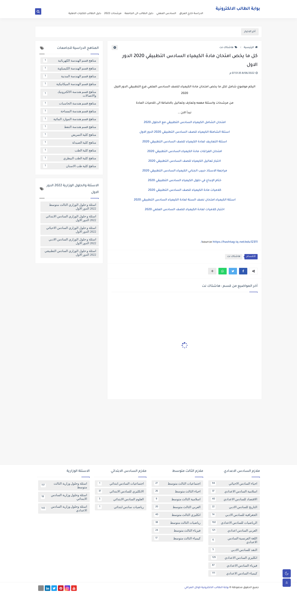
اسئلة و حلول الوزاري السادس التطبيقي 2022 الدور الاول (70, 252)
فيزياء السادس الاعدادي (234, 565)
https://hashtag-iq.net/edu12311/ (229, 242)
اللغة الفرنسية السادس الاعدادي (234, 540)
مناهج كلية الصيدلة (69, 142)
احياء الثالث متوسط (177, 491)
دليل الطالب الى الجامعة (139, 13)
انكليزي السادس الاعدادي (234, 558)
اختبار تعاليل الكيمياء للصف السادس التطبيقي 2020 (184, 161)
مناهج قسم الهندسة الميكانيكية (69, 84)
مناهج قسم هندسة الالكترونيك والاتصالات (69, 93)
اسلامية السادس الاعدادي (234, 491)
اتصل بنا (149, 3)
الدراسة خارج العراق (191, 13)
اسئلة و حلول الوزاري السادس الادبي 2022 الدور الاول (72, 241)
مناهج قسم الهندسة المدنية (69, 76)
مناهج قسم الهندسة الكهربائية (69, 60)
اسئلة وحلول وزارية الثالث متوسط (64, 485)
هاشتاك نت (228, 47)
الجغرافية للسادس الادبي (234, 515)
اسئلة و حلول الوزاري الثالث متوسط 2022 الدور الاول (72, 206)
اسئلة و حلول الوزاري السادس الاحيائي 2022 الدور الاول (71, 229)
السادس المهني (166, 13)
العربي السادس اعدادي (234, 530)
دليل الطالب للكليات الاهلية (84, 13)
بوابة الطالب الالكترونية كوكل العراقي (206, 587)
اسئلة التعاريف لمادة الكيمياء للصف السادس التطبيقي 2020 (184, 142)
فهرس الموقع (164, 3)
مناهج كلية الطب (69, 150)
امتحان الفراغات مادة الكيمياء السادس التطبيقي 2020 (184, 151)
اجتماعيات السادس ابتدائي (121, 483)
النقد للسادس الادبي (234, 550)
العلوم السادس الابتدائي (121, 499)
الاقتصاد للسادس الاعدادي (234, 499)
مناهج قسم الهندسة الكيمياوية (69, 68)
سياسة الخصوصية (183, 3)
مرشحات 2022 (112, 13)
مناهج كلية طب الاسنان (69, 166)
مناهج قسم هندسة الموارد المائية (69, 119)
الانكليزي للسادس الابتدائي (121, 491)
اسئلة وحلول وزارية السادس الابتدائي (64, 496)
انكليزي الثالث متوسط (177, 515)
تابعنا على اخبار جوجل (132, 3)
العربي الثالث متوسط (177, 507)
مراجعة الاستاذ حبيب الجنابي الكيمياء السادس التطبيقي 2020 (184, 171)
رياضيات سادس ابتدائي (121, 507)
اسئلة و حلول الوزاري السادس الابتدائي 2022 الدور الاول (71, 218)
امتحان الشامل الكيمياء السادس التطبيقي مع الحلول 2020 (185, 122)
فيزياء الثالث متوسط (177, 530)
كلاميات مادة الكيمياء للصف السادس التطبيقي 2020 (184, 190)
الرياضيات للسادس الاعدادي (234, 523)
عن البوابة (201, 3)
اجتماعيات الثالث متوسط (177, 483)
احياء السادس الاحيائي (234, 483)
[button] (243, 271)
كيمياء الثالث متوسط (177, 538)
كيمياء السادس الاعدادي (234, 573)
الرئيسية (251, 47)
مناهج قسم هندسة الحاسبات (69, 103)
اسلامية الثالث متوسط (177, 499)
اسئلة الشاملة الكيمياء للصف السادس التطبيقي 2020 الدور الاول (184, 132)
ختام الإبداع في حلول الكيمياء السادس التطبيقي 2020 (184, 180)
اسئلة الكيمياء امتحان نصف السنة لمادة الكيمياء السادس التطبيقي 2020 (185, 200)
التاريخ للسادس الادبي (234, 507)
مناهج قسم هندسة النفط (69, 127)
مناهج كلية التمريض (69, 135)
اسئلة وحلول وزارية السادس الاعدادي (64, 508)
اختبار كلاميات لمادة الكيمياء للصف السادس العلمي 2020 (184, 209)
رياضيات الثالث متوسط (177, 523)
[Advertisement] (148, 434)
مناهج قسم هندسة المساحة (69, 111)
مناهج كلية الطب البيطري (69, 158)
